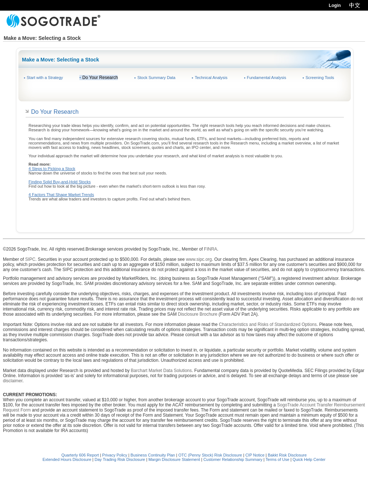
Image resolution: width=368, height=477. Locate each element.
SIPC (30, 259)
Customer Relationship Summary (232, 459)
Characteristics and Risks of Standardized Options (267, 324)
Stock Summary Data (156, 77)
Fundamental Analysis (266, 77)
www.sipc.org (199, 259)
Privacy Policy (114, 455)
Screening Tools (319, 77)
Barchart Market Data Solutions (161, 370)
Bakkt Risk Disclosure (287, 455)
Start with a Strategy (45, 77)
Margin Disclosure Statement (174, 459)
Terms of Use (277, 459)
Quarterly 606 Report (80, 455)
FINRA (210, 249)
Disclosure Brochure (197, 314)
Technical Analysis (211, 77)
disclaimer (12, 380)
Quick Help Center (309, 459)
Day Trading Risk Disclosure (120, 459)
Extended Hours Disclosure (66, 459)
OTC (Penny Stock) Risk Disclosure (210, 455)
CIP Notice (254, 455)
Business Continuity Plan (153, 455)
